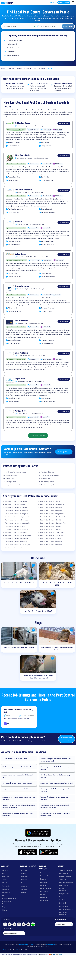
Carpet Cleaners (45, 888)
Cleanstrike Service (22, 286)
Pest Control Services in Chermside (16, 511)
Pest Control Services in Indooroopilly (17, 523)
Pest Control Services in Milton (50, 526)
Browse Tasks (63, 906)
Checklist (5, 883)
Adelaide (24, 886)
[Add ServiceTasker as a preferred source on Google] (38, 833)
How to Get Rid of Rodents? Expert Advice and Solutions (57, 649)
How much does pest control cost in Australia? (18, 783)
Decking (43, 879)
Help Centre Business (66, 909)
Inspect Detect (20, 379)
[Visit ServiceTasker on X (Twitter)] (14, 924)
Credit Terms (63, 900)
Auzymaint (18, 222)
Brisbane (42, 68)
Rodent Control (10, 478)
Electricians (44, 901)
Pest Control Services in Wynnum (51, 545)
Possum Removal (11, 475)
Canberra (24, 889)
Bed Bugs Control (11, 482)
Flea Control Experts (47, 472)
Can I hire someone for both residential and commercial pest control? (55, 806)
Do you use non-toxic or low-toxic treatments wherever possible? (55, 814)
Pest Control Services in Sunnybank (16, 538)
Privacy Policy (63, 873)
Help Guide (62, 903)
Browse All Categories (62, 889)
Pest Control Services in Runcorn (15, 532)
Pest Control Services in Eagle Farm (52, 514)
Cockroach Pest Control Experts (16, 472)
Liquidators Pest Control (23, 190)
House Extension (45, 873)
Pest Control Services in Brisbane (16, 548)
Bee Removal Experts (47, 485)
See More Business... (38, 436)
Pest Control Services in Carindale (51, 507)
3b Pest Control (20, 254)
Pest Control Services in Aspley (15, 504)
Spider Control (45, 478)
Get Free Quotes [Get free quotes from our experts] (64, 924)
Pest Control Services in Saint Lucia (51, 532)
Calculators (6, 892)
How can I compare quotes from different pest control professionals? (55, 760)
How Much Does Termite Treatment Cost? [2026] (57, 584)
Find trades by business (6, 903)
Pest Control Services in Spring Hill (51, 535)
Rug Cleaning (44, 891)
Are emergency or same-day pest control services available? (19, 798)
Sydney (23, 873)
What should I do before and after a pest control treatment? (18, 814)
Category (11, 68)
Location (24, 870)
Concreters (44, 898)
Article (4, 880)
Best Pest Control (21, 321)
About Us (5, 870)
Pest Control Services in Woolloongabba (18, 545)
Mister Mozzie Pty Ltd (22, 155)
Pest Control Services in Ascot (50, 501)
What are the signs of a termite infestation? (17, 767)
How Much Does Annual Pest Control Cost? (19, 583)
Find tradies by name (9, 898)
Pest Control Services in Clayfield (51, 511)
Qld (35, 68)
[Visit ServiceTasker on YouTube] (28, 924)
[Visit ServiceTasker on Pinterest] (10, 924)
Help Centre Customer (63, 913)
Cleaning (43, 894)
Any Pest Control (21, 411)
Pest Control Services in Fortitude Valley (53, 517)
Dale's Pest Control (21, 353)
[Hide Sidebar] (73, 2)
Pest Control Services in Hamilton (51, 520)
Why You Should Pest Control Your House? (19, 648)
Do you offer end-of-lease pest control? (15, 759)
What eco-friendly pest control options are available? (54, 798)
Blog (3, 873)
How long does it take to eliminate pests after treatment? (55, 790)
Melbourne (24, 877)
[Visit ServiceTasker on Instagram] (19, 924)
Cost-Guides (6, 877)
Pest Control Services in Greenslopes (17, 520)
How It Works (63, 885)
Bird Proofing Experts (47, 482)
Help (3, 895)
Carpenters (43, 885)
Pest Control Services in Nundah (50, 529)
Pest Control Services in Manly (15, 526)
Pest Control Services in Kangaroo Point (53, 523)
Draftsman (43, 882)
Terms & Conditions (65, 870)
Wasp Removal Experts (13, 485)
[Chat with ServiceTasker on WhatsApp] (33, 924)
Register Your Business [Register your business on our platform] (14, 933)
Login (52, 2)
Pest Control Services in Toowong (16, 542)
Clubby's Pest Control (22, 123)
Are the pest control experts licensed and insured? (57, 783)
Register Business (63, 2)
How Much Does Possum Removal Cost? (38, 611)
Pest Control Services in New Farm (16, 529)
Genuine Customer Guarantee (65, 878)
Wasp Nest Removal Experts (50, 475)
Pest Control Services (24, 68)
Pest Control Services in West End (51, 542)
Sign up (4, 910)
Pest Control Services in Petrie (16, 710)
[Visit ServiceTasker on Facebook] (5, 924)
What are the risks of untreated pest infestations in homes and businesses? (19, 806)
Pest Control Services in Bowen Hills (52, 504)
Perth (23, 883)
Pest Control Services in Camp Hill (16, 507)
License (61, 897)
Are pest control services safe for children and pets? (17, 776)
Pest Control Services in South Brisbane (18, 535)
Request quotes (64, 123)
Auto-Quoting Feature (66, 882)
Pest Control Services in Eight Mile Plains (18, 517)
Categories (5, 889)
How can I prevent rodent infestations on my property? (55, 768)
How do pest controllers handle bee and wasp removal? (55, 776)
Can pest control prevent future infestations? (17, 789)
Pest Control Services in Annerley (16, 501)
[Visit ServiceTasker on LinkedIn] (24, 924)
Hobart (23, 892)
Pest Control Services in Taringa (50, 538)
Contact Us (6, 886)
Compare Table (64, 894)
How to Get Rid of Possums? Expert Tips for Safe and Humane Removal (38, 677)
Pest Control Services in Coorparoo (16, 514)
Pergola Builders (45, 876)
